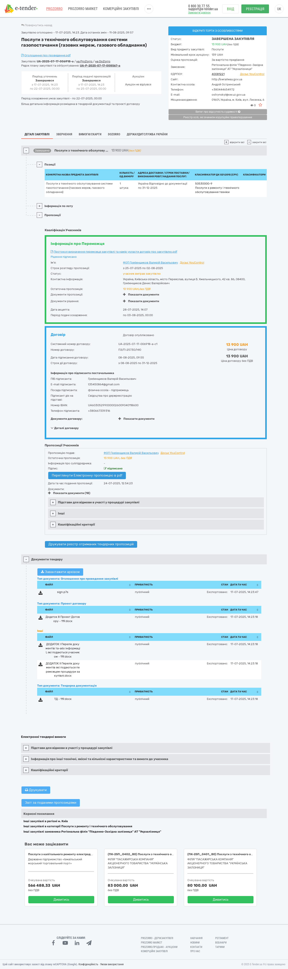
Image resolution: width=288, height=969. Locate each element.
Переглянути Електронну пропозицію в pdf (87, 475)
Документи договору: (67, 418)
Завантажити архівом (60, 572)
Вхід (230, 9)
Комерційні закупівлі (121, 9)
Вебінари (221, 942)
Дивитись (61, 900)
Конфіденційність (88, 964)
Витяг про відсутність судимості (218, 111)
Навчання (196, 938)
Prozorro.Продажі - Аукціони (159, 947)
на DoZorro (102, 61)
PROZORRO (54, 9)
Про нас (195, 951)
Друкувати (36, 790)
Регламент (221, 938)
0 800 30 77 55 (198, 6)
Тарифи (220, 947)
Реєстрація (255, 9)
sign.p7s (62, 592)
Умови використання (112, 964)
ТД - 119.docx (62, 699)
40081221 (218, 74)
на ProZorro (84, 61)
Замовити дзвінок (199, 12)
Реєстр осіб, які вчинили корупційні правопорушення (217, 117)
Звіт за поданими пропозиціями (50, 803)
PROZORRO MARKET (83, 9)
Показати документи (141, 294)
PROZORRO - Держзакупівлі (157, 938)
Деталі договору (65, 428)
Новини (195, 942)
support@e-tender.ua (203, 9)
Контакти (196, 947)
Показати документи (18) (69, 493)
